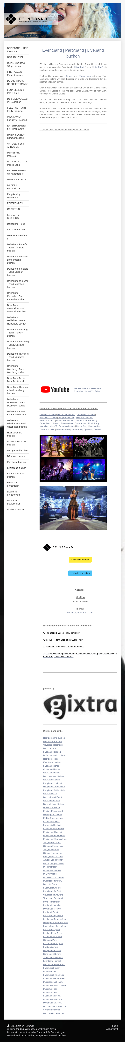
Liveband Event (50, 912)
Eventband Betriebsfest (54, 964)
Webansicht (112, 1029)
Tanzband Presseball (53, 957)
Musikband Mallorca (52, 999)
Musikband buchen (65, 420)
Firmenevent (80, 423)
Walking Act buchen (52, 814)
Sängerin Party (50, 940)
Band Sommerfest (51, 800)
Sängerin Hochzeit (52, 842)
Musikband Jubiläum (53, 982)
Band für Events (47, 420)
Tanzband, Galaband (53, 898)
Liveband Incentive (52, 905)
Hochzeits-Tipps (50, 759)
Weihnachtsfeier (47, 429)
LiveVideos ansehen (80, 573)
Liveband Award (51, 947)
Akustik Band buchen (53, 860)
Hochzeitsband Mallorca (54, 1006)
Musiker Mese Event (52, 933)
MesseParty (82, 426)
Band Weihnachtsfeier (53, 776)
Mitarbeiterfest (63, 429)
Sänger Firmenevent (52, 853)
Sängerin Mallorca (51, 1010)
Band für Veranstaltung (86, 420)
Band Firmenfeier (51, 772)
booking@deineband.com (80, 612)
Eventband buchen (66, 414)
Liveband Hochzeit (52, 752)
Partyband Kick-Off (52, 909)
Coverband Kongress (53, 943)
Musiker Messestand (53, 811)
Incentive (44, 426)
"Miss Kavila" (80, 67)
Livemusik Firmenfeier (53, 828)
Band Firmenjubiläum (53, 915)
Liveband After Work (52, 936)
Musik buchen (49, 971)
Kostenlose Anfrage (80, 559)
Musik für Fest (50, 989)
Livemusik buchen (84, 417)
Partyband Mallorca (52, 1003)
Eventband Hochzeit (52, 741)
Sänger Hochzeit (51, 849)
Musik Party (93, 423)
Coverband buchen (86, 414)
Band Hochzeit (50, 748)
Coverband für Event (53, 895)
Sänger (68, 76)
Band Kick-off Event (52, 797)
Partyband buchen (48, 417)
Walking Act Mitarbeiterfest (55, 922)
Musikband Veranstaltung (55, 839)
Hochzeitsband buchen (54, 738)
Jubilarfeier (76, 429)
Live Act (55, 423)
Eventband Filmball (52, 961)
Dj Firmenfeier (50, 867)
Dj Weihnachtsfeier (52, 870)
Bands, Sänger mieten (53, 863)
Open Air (88, 429)
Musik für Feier (50, 992)
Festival (97, 429)
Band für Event (50, 884)
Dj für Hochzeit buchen (54, 755)
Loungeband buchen (53, 856)
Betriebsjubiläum (67, 426)
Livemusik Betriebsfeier (54, 978)
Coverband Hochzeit (52, 745)
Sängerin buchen (66, 417)
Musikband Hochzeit (52, 832)
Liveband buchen (48, 414)
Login (115, 1026)
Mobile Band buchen (53, 818)
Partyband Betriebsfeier (54, 790)
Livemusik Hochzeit (52, 825)
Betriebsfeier (67, 423)
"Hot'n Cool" (97, 67)
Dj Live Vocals (50, 874)
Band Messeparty (51, 779)
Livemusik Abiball (51, 821)
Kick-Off (53, 426)
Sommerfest (95, 426)
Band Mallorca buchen (53, 1013)
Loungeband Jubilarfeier (54, 926)
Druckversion (16, 1026)
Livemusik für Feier (52, 888)
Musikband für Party (52, 881)
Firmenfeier (45, 423)
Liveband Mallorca (52, 996)
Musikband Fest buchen (54, 985)
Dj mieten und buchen (53, 877)
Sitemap (30, 1026)
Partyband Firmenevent (54, 786)
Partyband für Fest (52, 891)
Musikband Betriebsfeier (54, 919)
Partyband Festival (52, 950)
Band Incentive (50, 793)
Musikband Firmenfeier (54, 835)
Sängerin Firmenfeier (53, 846)
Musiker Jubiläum (51, 807)
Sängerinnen (85, 76)
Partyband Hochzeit (52, 783)
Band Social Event (52, 954)
